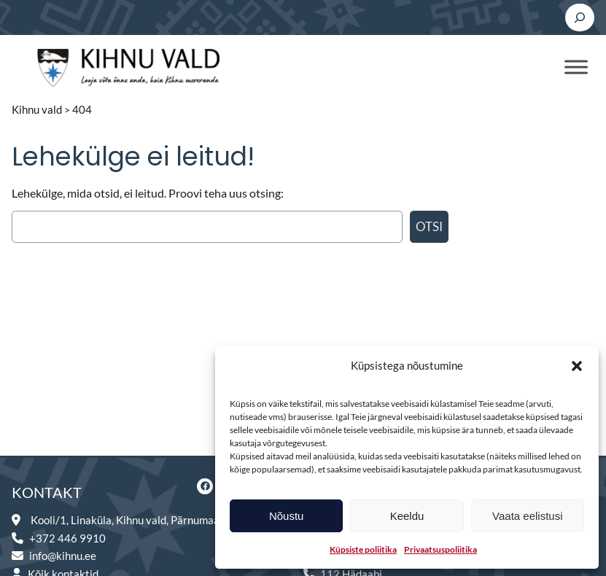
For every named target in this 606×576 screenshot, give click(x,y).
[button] (577, 366)
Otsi (429, 226)
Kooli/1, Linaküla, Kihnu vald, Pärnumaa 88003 (141, 519)
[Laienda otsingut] (579, 17)
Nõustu (286, 516)
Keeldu (407, 516)
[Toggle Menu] (576, 67)
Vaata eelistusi (527, 516)
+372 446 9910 (67, 538)
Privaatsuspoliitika (440, 549)
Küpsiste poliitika (363, 549)
